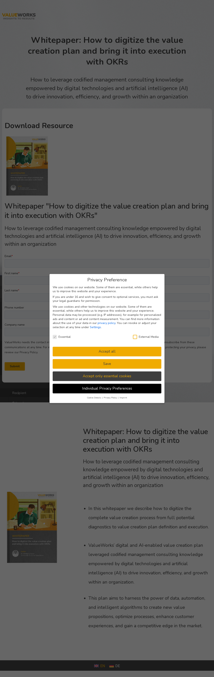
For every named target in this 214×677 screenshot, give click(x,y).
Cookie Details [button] (94, 397)
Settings (95, 327)
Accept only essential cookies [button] (107, 376)
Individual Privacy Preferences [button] (107, 388)
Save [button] (107, 363)
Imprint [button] (123, 397)
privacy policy (106, 323)
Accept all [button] (107, 351)
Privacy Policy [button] (110, 397)
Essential (62, 337)
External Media (146, 337)
